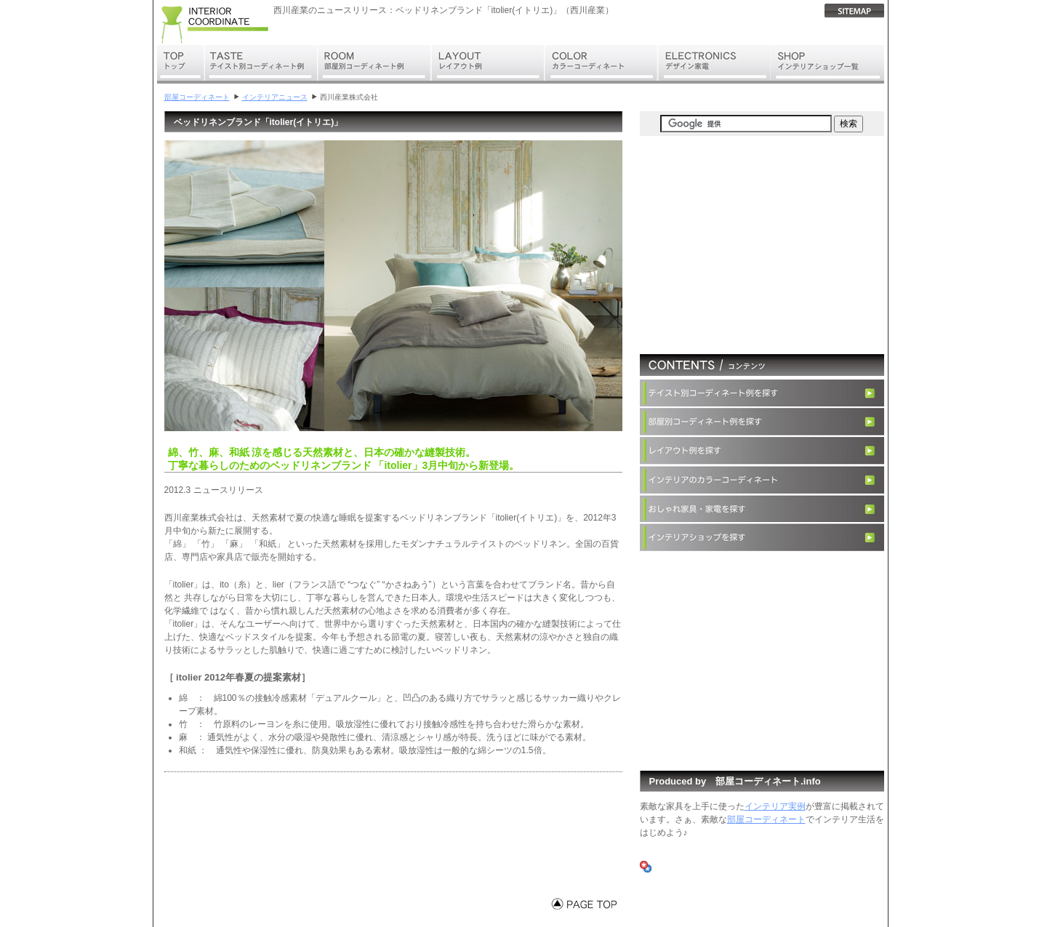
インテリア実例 (775, 806)
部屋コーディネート (197, 97)
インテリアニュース (275, 97)
